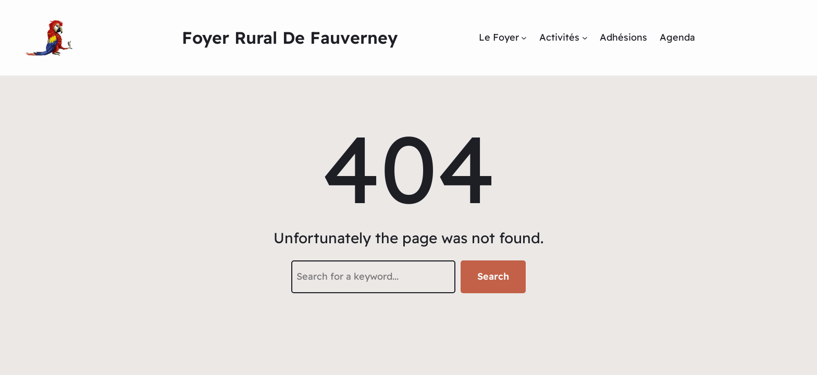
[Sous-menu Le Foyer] (524, 38)
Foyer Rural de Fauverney (290, 37)
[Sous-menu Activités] (585, 38)
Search (493, 276)
